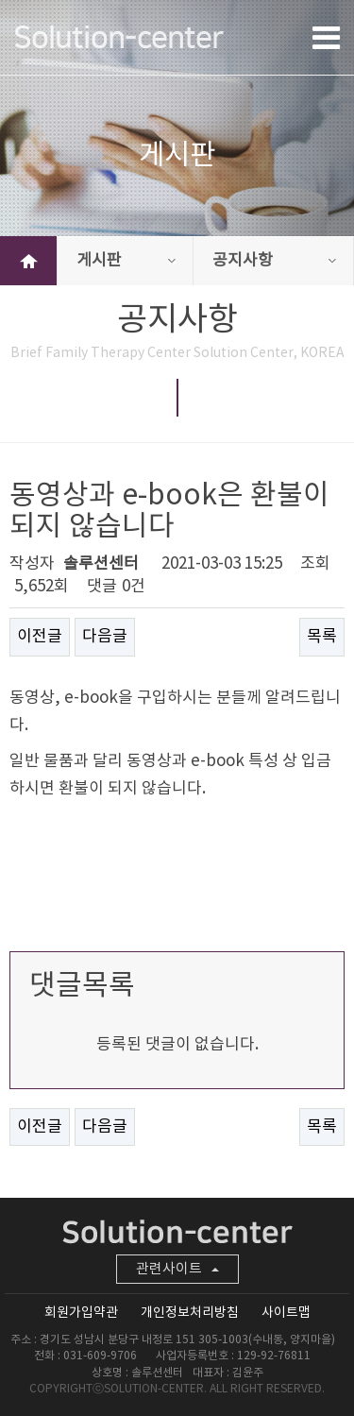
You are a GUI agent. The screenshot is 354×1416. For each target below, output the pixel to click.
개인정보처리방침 (190, 1313)
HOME (28, 260)
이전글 (39, 636)
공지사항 (274, 260)
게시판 (126, 260)
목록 (322, 636)
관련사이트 (177, 1269)
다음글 (104, 636)
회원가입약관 (81, 1313)
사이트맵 (286, 1313)
